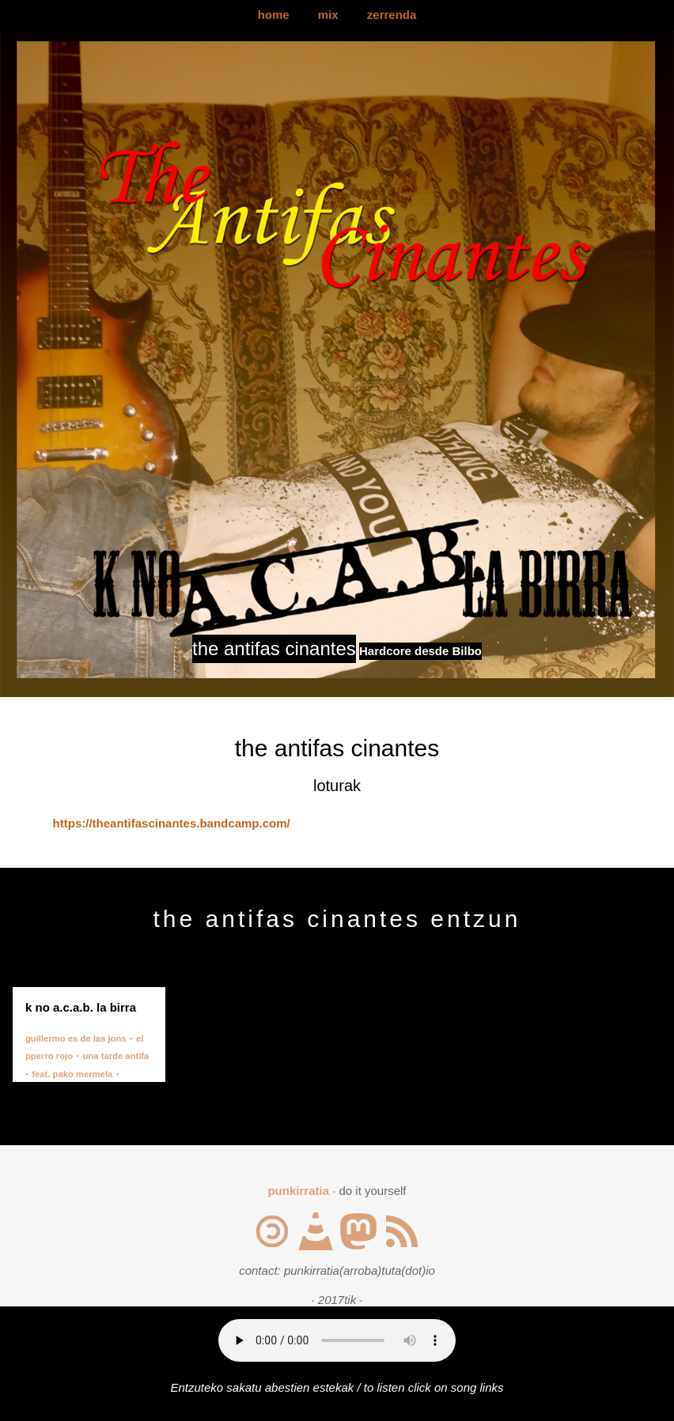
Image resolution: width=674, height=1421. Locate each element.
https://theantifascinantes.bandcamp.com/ (171, 823)
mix (328, 14)
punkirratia (298, 1190)
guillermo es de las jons (76, 1038)
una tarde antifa (116, 1056)
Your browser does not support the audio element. (337, 1340)
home (274, 14)
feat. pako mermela (72, 1074)
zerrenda (392, 14)
